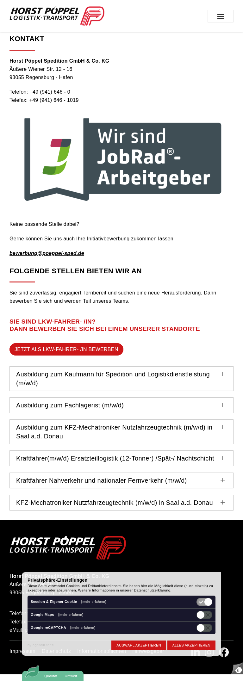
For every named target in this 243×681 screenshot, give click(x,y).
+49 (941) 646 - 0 (49, 98)
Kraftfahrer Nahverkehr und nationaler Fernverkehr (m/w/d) (101, 487)
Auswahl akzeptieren (138, 645)
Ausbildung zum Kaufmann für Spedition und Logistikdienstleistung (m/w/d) (113, 385)
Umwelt (71, 676)
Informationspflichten (101, 657)
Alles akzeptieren (191, 645)
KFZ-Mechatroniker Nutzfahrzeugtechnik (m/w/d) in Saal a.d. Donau (114, 509)
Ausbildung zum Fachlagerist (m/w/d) (70, 411)
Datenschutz (56, 657)
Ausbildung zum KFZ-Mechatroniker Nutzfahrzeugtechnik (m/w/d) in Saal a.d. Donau (114, 438)
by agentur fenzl (41, 645)
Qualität (50, 676)
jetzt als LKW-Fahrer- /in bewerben (66, 356)
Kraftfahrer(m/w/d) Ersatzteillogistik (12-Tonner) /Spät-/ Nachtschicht (115, 464)
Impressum (22, 657)
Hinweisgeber (148, 657)
